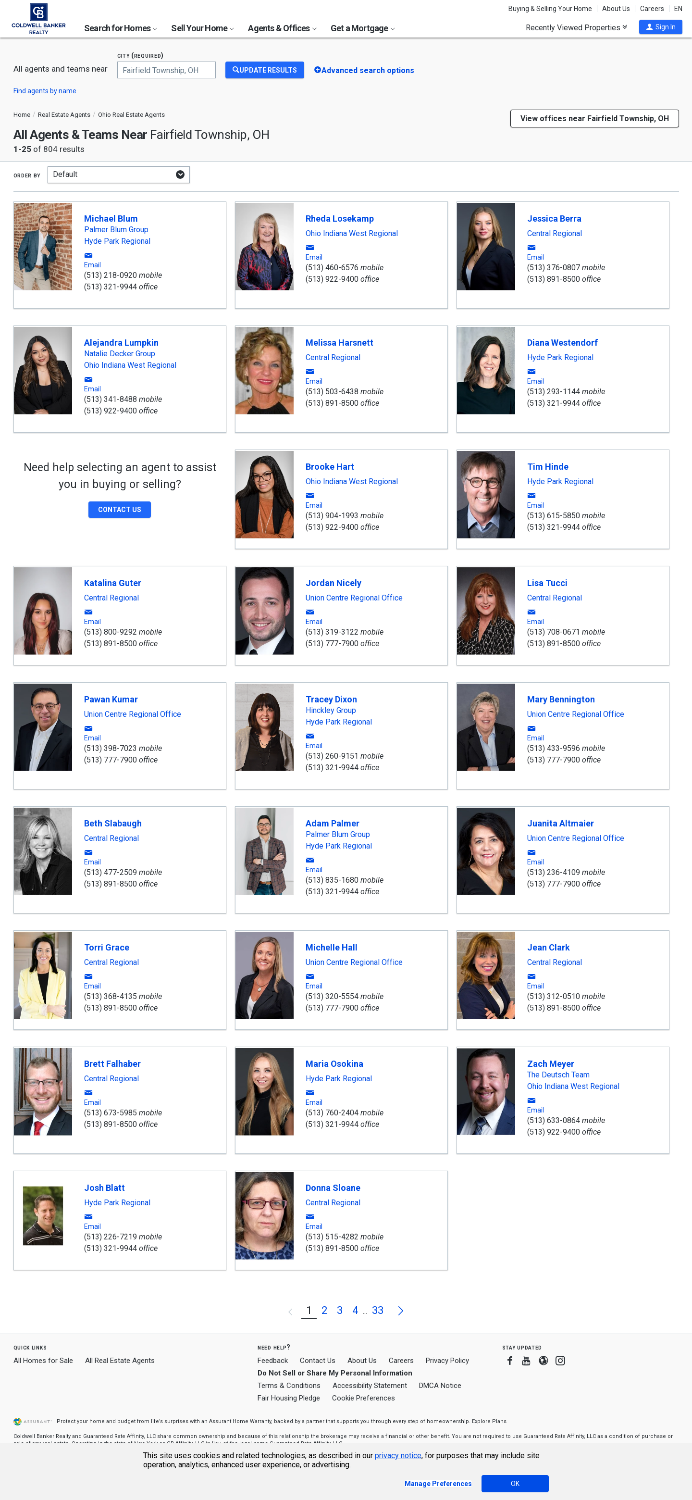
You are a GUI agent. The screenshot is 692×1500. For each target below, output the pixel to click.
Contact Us (317, 1360)
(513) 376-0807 (553, 267)
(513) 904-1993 (332, 515)
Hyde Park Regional (117, 241)
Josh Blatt (104, 1188)
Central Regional (554, 234)
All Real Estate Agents (120, 1360)
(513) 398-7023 (110, 748)
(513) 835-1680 (332, 880)
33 (377, 1310)
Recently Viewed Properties (576, 27)
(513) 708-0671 (553, 632)
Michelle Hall (332, 947)
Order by (27, 175)
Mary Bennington (561, 699)
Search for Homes (120, 28)
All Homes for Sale (43, 1360)
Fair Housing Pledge (289, 1398)
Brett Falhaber (112, 1064)
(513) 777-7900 (332, 643)
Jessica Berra (554, 218)
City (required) (140, 55)
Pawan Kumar (111, 699)
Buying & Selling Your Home (550, 8)
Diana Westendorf (562, 343)
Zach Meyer (550, 1064)
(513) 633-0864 (553, 1120)
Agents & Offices (282, 28)
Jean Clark (548, 947)
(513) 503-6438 (332, 391)
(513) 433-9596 (553, 748)
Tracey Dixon (331, 699)
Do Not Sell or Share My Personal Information (335, 1373)
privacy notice (398, 1455)
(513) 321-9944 (110, 286)
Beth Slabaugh (113, 823)
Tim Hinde (547, 467)
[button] (660, 27)
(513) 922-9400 (332, 279)
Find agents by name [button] (44, 91)
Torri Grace (106, 947)
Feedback (273, 1360)
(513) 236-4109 (553, 872)
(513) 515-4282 (332, 1236)
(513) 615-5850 (553, 515)
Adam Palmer (332, 823)
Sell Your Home (202, 28)
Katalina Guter (112, 583)
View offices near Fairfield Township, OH (594, 118)
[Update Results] (264, 70)
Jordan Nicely (333, 583)
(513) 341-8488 (110, 399)
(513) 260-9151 (332, 756)
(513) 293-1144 (553, 391)
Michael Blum (111, 218)
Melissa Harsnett (339, 343)
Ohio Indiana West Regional (352, 234)
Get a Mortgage (363, 28)
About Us (616, 8)
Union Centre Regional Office (354, 598)
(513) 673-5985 (110, 1112)
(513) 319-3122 (332, 632)
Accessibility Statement (370, 1385)
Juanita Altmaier (560, 823)
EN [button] (678, 8)
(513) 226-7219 (110, 1236)
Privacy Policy (447, 1360)
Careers (652, 8)
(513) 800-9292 (110, 632)
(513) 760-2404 (332, 1112)
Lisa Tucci (547, 583)
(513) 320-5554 (332, 996)
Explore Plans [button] (489, 1421)
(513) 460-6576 (332, 267)
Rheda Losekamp (340, 218)
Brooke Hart (330, 467)
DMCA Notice (440, 1385)
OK (515, 1484)
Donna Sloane (333, 1188)
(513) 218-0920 (110, 275)
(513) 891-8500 (553, 279)
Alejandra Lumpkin (121, 343)
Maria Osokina (334, 1064)
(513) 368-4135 (110, 996)
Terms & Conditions (289, 1385)
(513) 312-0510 (553, 996)
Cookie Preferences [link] (363, 1398)
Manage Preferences (438, 1483)
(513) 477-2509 (110, 872)
